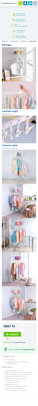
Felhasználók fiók (25, 5)
